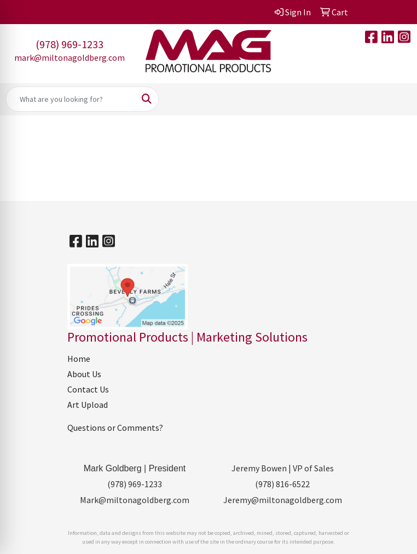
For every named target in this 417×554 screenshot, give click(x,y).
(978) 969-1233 (69, 44)
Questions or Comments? (115, 427)
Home (78, 358)
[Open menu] (395, 99)
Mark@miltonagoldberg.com (134, 499)
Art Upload (87, 404)
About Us (84, 373)
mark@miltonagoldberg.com (69, 57)
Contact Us (88, 389)
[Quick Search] (70, 99)
